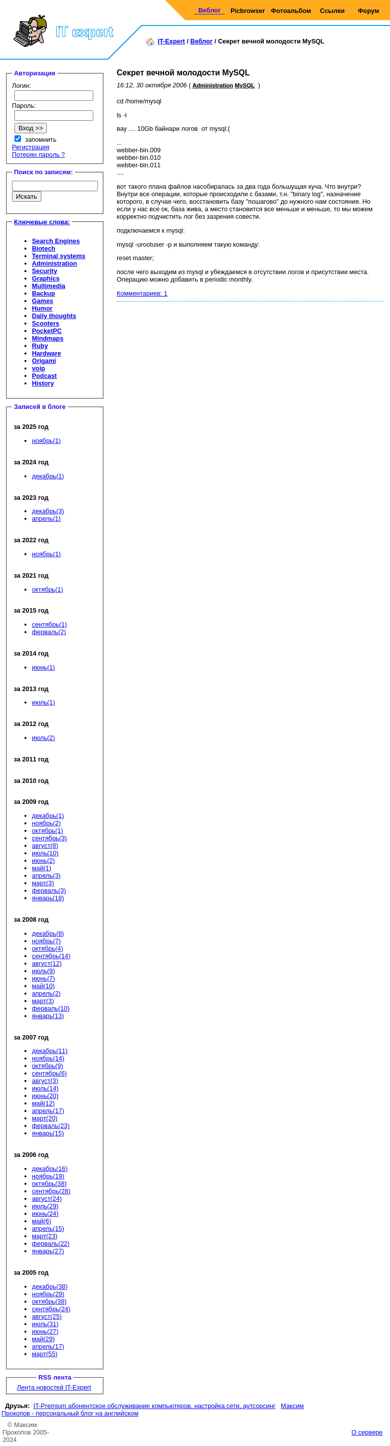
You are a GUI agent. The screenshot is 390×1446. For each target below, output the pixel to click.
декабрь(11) (49, 1051)
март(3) (43, 883)
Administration (213, 85)
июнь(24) (45, 1213)
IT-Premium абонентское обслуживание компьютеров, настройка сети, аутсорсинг (154, 1406)
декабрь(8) (48, 933)
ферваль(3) (49, 890)
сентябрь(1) (49, 624)
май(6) (41, 1221)
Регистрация (30, 147)
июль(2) (43, 737)
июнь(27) (45, 1331)
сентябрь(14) (51, 956)
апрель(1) (46, 518)
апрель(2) (46, 993)
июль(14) (45, 1088)
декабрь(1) (48, 476)
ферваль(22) (50, 1243)
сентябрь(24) (51, 1309)
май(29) (43, 1339)
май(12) (43, 1103)
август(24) (47, 1198)
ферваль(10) (50, 1008)
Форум (368, 10)
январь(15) (48, 1133)
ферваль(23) (50, 1125)
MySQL (245, 85)
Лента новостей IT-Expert (54, 1387)
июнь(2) (43, 860)
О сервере (367, 1432)
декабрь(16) (49, 1168)
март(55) (44, 1354)
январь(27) (48, 1251)
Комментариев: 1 (142, 293)
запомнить (41, 139)
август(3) (45, 1080)
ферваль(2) (49, 632)
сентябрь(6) (49, 1073)
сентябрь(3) (49, 838)
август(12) (47, 963)
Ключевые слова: (42, 222)
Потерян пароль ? (38, 154)
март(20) (44, 1118)
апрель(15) (48, 1228)
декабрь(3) (48, 511)
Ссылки (332, 10)
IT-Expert (171, 41)
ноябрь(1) (46, 440)
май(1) (41, 868)
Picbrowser (247, 10)
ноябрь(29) (48, 1294)
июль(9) (43, 971)
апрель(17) (48, 1110)
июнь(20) (45, 1095)
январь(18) (48, 898)
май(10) (43, 986)
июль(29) (45, 1206)
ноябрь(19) (48, 1176)
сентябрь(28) (51, 1191)
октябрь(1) (47, 589)
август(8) (45, 845)
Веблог (209, 10)
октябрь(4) (47, 948)
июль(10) (45, 853)
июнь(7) (43, 978)
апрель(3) (46, 875)
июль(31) (45, 1324)
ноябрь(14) (48, 1058)
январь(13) (48, 1016)
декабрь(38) (49, 1286)
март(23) (44, 1236)
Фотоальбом (291, 10)
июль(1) (43, 702)
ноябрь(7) (46, 941)
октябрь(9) (47, 1066)
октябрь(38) (49, 1183)
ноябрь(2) (46, 823)
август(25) (47, 1316)
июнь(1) (43, 667)
